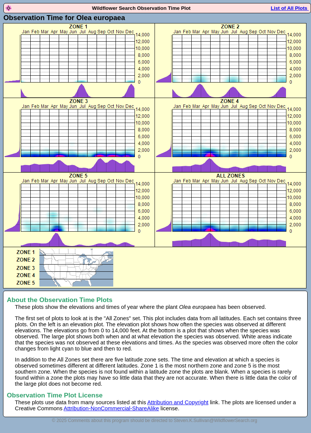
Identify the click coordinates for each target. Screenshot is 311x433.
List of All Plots (290, 8)
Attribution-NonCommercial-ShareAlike (111, 408)
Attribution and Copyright (177, 402)
